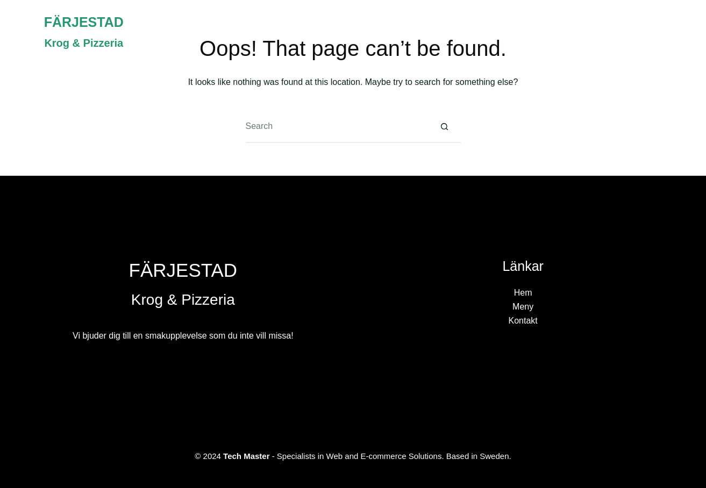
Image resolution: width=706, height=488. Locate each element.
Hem (542, 32)
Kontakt (652, 32)
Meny (593, 32)
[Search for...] (337, 127)
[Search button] (445, 127)
